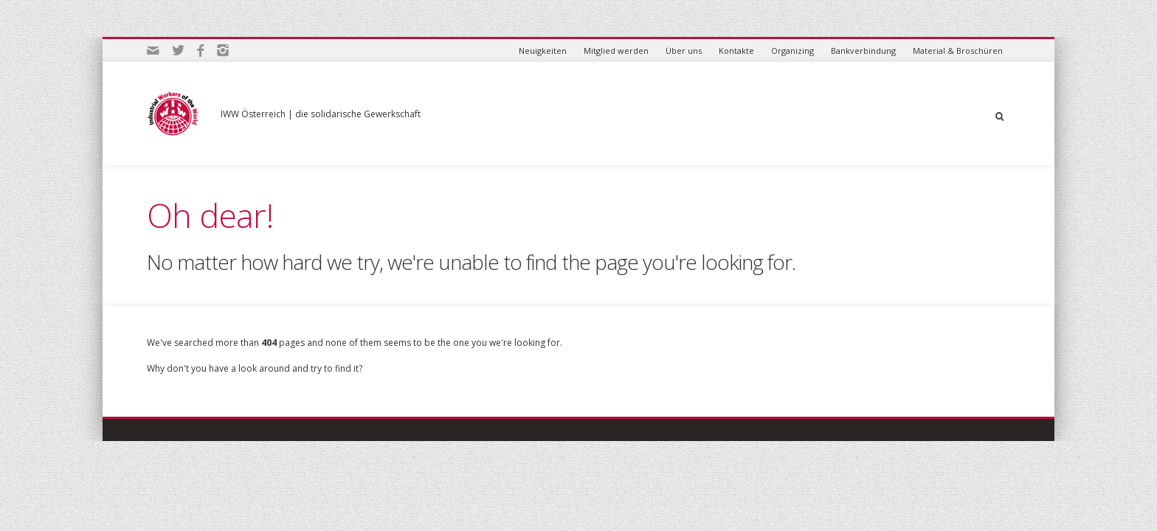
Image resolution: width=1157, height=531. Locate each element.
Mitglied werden (616, 50)
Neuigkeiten (543, 50)
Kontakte (736, 50)
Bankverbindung (863, 50)
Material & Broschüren (958, 50)
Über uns (684, 50)
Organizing (792, 50)
